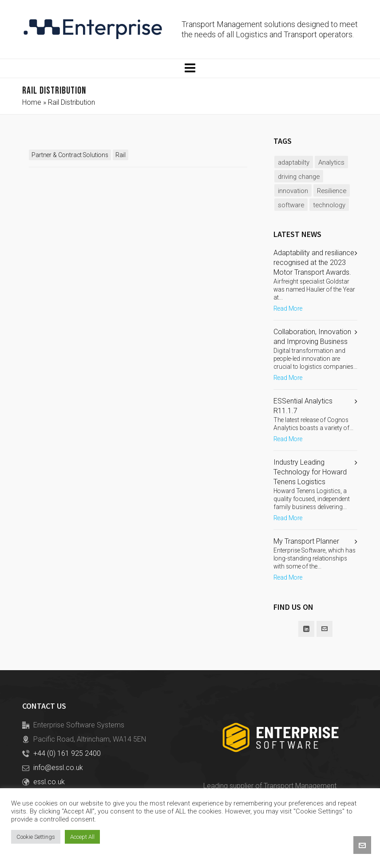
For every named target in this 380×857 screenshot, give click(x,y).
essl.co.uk (49, 782)
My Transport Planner (306, 541)
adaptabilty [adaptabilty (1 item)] (293, 162)
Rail (120, 154)
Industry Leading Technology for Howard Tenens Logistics (310, 472)
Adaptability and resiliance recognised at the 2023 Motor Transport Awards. (313, 262)
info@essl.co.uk (58, 767)
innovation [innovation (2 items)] (293, 191)
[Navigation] (190, 68)
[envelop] (324, 629)
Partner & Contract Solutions (70, 154)
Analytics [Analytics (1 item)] (331, 162)
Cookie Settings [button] (35, 836)
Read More (287, 308)
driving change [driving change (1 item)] (299, 177)
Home (31, 102)
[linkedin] (306, 629)
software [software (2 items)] (291, 205)
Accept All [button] (82, 836)
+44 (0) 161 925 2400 (67, 753)
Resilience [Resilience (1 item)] (331, 191)
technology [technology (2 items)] (329, 205)
